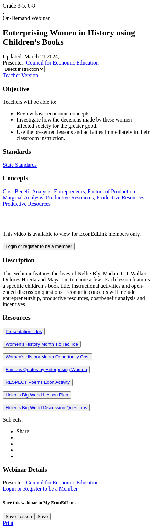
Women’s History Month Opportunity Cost (48, 356)
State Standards (20, 165)
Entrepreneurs (69, 191)
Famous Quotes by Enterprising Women (46, 369)
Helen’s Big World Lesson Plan (37, 395)
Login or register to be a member (39, 246)
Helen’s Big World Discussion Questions (46, 407)
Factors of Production (111, 191)
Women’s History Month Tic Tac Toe (42, 344)
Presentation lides (24, 331)
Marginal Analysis (23, 197)
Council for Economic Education (62, 63)
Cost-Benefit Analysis (27, 191)
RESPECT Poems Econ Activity (38, 382)
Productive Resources (70, 197)
